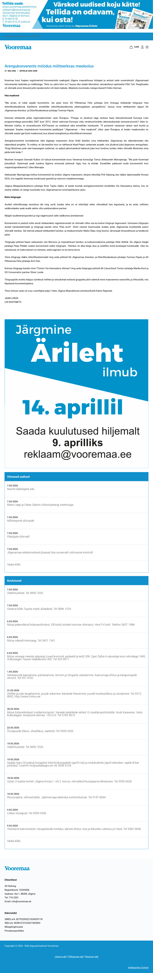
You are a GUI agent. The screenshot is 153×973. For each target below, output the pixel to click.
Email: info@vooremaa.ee (18, 901)
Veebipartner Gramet (137, 967)
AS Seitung (10, 886)
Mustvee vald (92, 956)
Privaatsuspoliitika (14, 930)
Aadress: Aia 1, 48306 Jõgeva (20, 893)
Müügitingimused (14, 926)
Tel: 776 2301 (12, 897)
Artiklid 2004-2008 (28, 71)
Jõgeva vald (60, 956)
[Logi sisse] (142, 47)
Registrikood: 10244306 (17, 890)
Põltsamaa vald (76, 956)
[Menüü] (147, 47)
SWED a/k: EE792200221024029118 (23, 919)
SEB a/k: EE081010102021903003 (22, 923)
